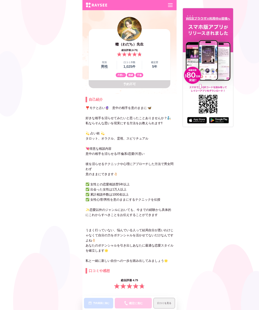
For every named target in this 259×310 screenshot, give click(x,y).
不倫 (139, 75)
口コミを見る (164, 303)
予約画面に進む (98, 303)
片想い (120, 75)
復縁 (130, 75)
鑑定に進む (133, 303)
